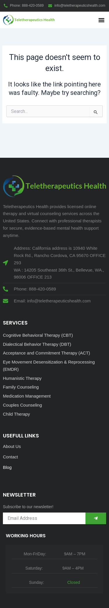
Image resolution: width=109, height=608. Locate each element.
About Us (12, 446)
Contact (10, 456)
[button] (101, 20)
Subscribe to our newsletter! (28, 506)
